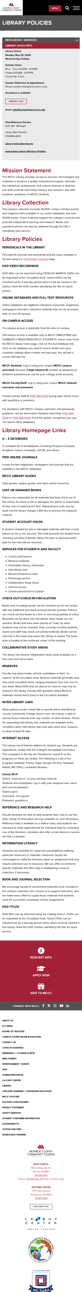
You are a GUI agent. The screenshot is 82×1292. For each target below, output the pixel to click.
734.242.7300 (41, 1175)
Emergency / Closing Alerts (18, 1053)
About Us (7, 1020)
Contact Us (9, 1042)
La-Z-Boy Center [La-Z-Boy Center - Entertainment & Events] (11, 1080)
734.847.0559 (41, 1198)
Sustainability (10, 1124)
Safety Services (11, 1113)
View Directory (41, 1206)
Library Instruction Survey (19, 143)
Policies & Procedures (15, 1102)
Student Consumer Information (21, 1118)
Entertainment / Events (15, 1064)
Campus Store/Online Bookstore (21, 1037)
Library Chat (16, 101)
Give (4, 1069)
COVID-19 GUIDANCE (13, 1047)
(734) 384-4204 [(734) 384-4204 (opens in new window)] (39, 396)
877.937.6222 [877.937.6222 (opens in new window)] (33, 1179)
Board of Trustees (13, 1031)
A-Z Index (7, 1026)
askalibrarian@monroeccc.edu (28, 109)
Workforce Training (14, 1134)
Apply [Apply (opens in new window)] (55, 8)
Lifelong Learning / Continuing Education (26, 1091)
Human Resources (13, 1075)
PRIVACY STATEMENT (13, 1107)
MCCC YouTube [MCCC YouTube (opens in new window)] (10, 1096)
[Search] (67, 8)
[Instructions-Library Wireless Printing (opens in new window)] (25, 151)
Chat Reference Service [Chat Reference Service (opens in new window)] (18, 122)
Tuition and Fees (11, 1129)
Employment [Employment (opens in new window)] (9, 1058)
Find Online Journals (35, 259)
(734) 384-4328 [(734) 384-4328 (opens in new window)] (21, 417)
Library (6, 1086)
